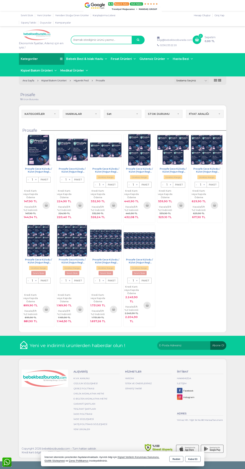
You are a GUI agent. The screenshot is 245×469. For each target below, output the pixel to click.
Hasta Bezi (181, 59)
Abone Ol (218, 345)
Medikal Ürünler (72, 70)
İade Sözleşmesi (83, 419)
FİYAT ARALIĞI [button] (205, 114)
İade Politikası (82, 414)
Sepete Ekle (46, 205)
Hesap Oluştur (202, 15)
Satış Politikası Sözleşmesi (90, 424)
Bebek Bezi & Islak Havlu (85, 59)
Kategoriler (42, 59)
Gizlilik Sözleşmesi (85, 383)
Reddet (176, 459)
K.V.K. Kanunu (81, 378)
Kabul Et (193, 459)
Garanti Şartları (84, 403)
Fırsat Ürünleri (122, 59)
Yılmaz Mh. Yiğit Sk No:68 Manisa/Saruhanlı (200, 420)
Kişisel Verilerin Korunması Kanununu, (138, 457)
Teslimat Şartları (84, 408)
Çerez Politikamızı (79, 460)
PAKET (44, 179)
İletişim (181, 383)
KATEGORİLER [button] (40, 114)
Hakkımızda (184, 378)
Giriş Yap (219, 15)
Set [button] (122, 114)
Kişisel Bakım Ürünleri (37, 70)
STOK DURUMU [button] (164, 114)
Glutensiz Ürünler (153, 59)
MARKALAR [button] (81, 114)
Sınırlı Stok (27, 15)
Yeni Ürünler (81, 429)
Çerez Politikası (83, 388)
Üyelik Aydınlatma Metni (88, 393)
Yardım (129, 378)
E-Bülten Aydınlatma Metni (90, 398)
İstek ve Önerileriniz (138, 383)
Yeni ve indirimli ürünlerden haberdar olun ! (77, 345)
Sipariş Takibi (28, 22)
